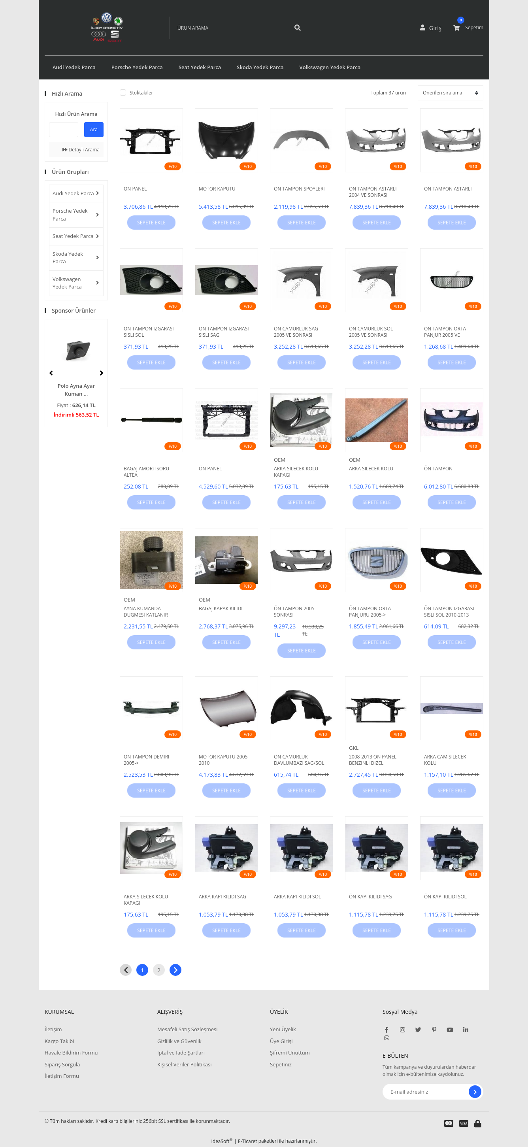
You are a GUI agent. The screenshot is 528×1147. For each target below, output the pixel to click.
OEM (279, 459)
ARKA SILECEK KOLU (371, 469)
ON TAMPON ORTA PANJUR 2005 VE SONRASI (445, 332)
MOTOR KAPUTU (217, 189)
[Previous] (51, 373)
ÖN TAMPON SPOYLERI (299, 189)
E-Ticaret (247, 1141)
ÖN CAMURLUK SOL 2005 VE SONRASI (371, 332)
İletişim (53, 1029)
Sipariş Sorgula (62, 1064)
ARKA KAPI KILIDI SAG (222, 897)
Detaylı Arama (81, 149)
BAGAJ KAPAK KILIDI (221, 609)
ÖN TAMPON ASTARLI (448, 189)
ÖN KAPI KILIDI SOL (445, 897)
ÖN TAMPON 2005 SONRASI (294, 612)
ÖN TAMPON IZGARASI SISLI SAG (224, 332)
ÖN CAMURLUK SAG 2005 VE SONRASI (296, 332)
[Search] (226, 28)
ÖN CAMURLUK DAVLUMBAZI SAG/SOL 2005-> (299, 760)
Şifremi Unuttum (290, 1052)
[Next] (102, 373)
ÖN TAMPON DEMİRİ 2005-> (146, 760)
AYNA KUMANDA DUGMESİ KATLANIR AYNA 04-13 (146, 612)
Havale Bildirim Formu (71, 1052)
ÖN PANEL (135, 189)
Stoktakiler (141, 92)
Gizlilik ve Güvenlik (179, 1041)
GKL (353, 747)
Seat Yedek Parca (73, 236)
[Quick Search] (63, 129)
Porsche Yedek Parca (70, 214)
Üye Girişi (281, 1041)
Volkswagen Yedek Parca (67, 283)
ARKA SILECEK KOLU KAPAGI (296, 472)
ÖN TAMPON (438, 469)
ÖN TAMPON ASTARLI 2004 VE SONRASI (373, 192)
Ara (94, 129)
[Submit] (475, 1091)
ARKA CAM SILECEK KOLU (445, 760)
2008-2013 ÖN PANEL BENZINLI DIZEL (372, 760)
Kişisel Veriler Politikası (184, 1064)
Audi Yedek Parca (73, 193)
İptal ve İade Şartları (181, 1052)
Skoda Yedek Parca (68, 257)
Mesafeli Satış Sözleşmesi (187, 1029)
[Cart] (468, 28)
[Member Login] (432, 28)
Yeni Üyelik (283, 1029)
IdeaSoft (221, 1141)
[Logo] (95, 27)
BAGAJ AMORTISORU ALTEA (146, 472)
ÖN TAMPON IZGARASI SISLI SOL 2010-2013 (449, 612)
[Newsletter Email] (433, 1092)
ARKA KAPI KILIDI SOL (297, 897)
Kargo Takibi (59, 1041)
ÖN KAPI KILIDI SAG (370, 897)
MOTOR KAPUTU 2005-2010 (224, 760)
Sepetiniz (281, 1064)
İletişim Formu (62, 1075)
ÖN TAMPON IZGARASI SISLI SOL (149, 332)
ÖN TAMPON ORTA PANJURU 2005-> (370, 612)
